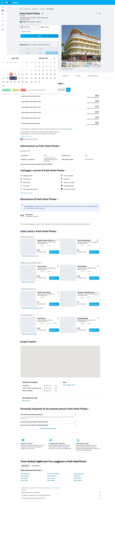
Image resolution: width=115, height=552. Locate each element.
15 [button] (51, 49)
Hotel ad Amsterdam (79, 521)
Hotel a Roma (77, 523)
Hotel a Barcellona (25, 521)
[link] (30, 255)
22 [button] (51, 53)
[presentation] (73, 69)
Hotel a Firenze (51, 525)
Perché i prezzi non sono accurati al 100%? (61, 546)
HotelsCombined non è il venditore (61, 540)
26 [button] (39, 57)
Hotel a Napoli (24, 525)
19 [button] (39, 53)
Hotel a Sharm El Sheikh (53, 521)
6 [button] (43, 45)
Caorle (41, 9)
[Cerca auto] (3, 14)
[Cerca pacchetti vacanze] (3, 17)
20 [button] (43, 53)
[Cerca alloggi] (3, 10)
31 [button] (32, 61)
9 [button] (54, 45)
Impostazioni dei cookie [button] (26, 135)
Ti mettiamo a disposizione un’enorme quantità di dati (61, 543)
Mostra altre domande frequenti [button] (48, 476)
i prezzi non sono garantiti (54, 535)
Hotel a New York (51, 523)
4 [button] (35, 45)
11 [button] (36, 49)
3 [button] (71, 42)
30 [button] (55, 57)
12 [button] (39, 49)
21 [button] (47, 53)
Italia (25, 9)
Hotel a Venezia (25, 523)
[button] (2, 2)
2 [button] (54, 42)
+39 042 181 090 (24, 19)
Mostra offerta (54, 251)
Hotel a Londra (77, 525)
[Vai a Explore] (3, 20)
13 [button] (43, 49)
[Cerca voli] (3, 7)
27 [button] (43, 57)
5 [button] (39, 45)
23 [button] (55, 53)
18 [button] (36, 53)
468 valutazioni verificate (34, 22)
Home (21, 9)
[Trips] (3, 25)
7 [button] (47, 45)
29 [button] (51, 57)
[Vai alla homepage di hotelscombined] (12, 2)
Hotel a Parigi (24, 528)
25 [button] (36, 57)
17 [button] (32, 53)
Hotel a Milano (50, 528)
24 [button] (32, 57)
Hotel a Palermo (78, 528)
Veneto (33, 9)
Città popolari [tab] (25, 513)
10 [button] (32, 49)
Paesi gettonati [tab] (35, 513)
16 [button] (55, 49)
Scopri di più (69, 128)
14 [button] (47, 49)
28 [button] (47, 57)
